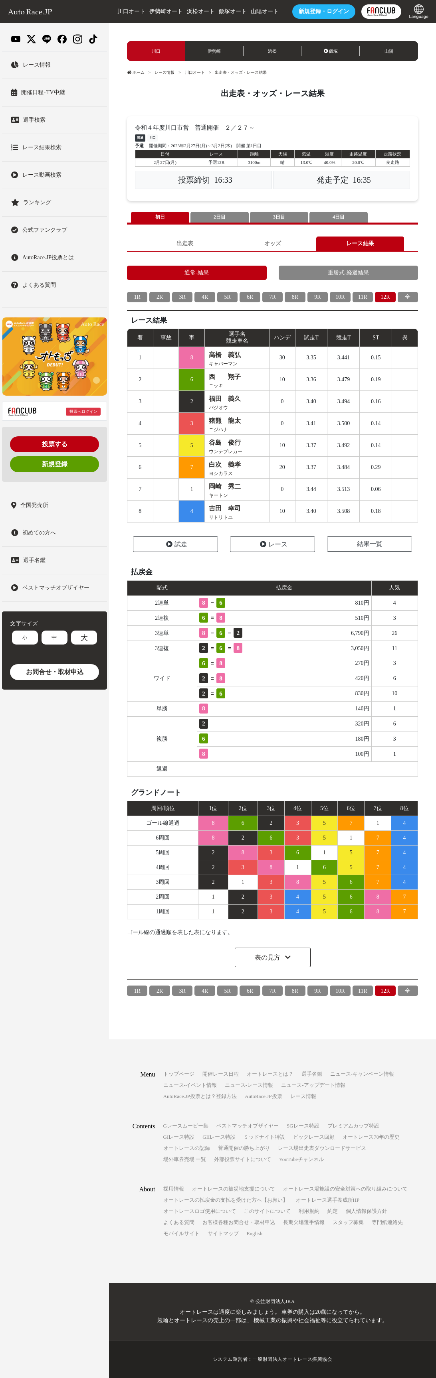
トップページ (178, 1074)
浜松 (272, 51)
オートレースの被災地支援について (233, 1189)
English (255, 1234)
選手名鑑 (311, 1074)
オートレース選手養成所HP (328, 1200)
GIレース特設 (179, 1137)
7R (272, 297)
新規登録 (54, 464)
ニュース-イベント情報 (190, 1085)
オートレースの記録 (186, 1148)
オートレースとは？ (270, 1074)
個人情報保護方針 (366, 1211)
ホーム (136, 72)
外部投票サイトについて (242, 1160)
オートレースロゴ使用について (199, 1211)
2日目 (220, 217)
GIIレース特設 (219, 1137)
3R (182, 297)
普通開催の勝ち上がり (244, 1148)
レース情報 (164, 72)
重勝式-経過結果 (348, 273)
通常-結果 (196, 273)
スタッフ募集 (348, 1223)
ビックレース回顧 (314, 1137)
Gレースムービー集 (185, 1126)
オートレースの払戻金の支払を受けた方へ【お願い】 (225, 1200)
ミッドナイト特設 (264, 1137)
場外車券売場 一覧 (184, 1160)
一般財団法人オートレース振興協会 (293, 1359)
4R (205, 297)
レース (273, 544)
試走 (176, 544)
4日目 (339, 217)
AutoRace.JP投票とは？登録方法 (200, 1097)
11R (362, 297)
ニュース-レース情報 (249, 1085)
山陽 (389, 51)
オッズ (272, 243)
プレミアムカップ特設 (353, 1126)
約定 (332, 1211)
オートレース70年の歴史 (371, 1137)
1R (137, 297)
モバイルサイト (181, 1234)
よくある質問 (178, 1223)
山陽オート (264, 11)
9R (317, 297)
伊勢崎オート (165, 11)
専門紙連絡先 (387, 1223)
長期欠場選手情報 (304, 1223)
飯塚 (331, 51)
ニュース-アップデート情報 (313, 1085)
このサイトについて (267, 1211)
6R (250, 297)
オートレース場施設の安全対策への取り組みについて (345, 1189)
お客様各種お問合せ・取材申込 (238, 1223)
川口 (156, 51)
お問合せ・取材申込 (54, 671)
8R (295, 297)
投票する (54, 444)
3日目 (279, 217)
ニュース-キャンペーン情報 (362, 1074)
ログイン (323, 11)
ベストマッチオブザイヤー (247, 1126)
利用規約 (309, 1211)
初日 (160, 217)
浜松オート (200, 11)
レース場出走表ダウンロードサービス (322, 1148)
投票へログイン (83, 411)
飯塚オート (232, 11)
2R (160, 297)
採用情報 (173, 1189)
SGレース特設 (303, 1126)
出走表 (184, 243)
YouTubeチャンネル (301, 1160)
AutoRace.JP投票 (263, 1097)
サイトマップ (223, 1234)
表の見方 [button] (268, 957)
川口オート (131, 11)
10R (340, 297)
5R (227, 297)
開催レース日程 (220, 1074)
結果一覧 (369, 544)
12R (385, 297)
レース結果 (360, 243)
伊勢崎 (214, 51)
